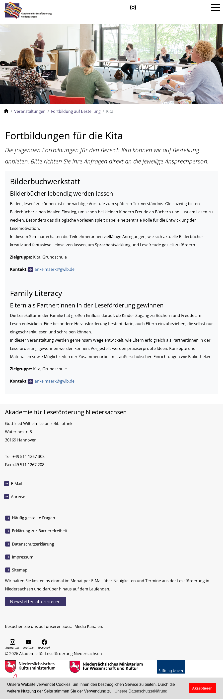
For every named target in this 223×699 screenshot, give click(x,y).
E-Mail (16, 483)
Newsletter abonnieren (35, 601)
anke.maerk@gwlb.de (54, 269)
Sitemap (19, 570)
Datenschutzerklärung (33, 544)
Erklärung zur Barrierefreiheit (39, 531)
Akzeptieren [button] (202, 688)
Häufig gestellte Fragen (33, 518)
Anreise (18, 496)
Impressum (22, 557)
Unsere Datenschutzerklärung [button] (141, 691)
